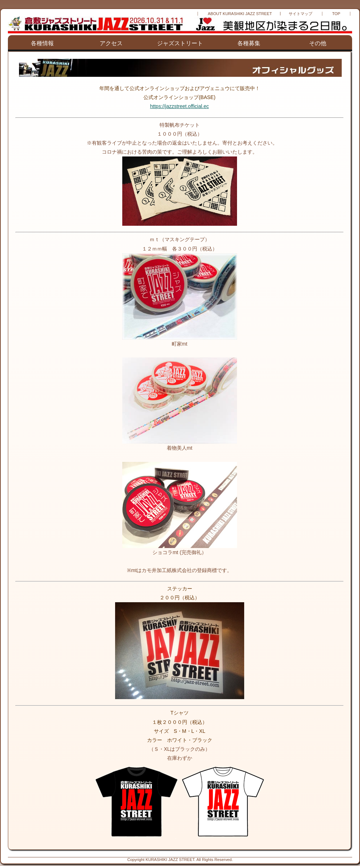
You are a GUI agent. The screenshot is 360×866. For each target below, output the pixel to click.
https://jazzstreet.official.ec (179, 106)
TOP (336, 13)
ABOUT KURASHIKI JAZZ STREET (240, 13)
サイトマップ (300, 13)
